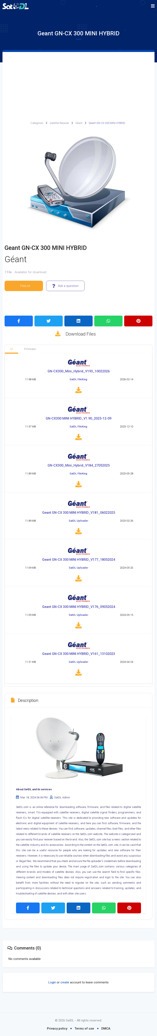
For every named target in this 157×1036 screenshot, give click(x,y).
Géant (78, 123)
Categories (37, 123)
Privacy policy (57, 1028)
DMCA (105, 1028)
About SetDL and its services (34, 799)
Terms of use (84, 1028)
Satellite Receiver (59, 123)
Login (52, 992)
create (64, 992)
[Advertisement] (78, 83)
